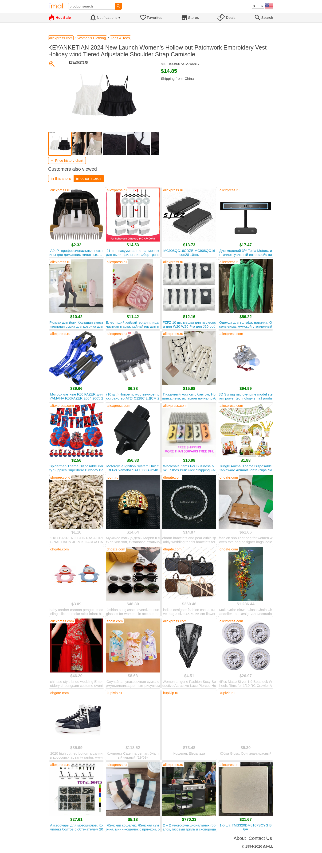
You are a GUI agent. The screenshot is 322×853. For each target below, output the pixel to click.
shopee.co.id (60, 477)
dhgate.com (172, 477)
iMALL (268, 846)
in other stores (89, 178)
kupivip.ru (114, 693)
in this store (61, 178)
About (240, 838)
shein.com (115, 621)
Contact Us (260, 838)
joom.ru (112, 477)
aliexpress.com (231, 334)
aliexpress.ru (60, 190)
